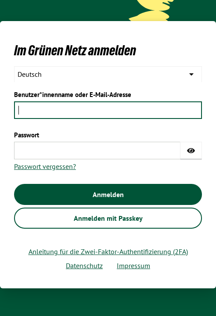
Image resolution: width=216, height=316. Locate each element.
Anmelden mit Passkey (108, 218)
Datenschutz (84, 265)
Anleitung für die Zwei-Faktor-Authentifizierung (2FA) (108, 251)
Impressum (133, 265)
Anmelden (108, 194)
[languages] (108, 74)
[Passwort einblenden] (191, 150)
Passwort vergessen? (45, 166)
